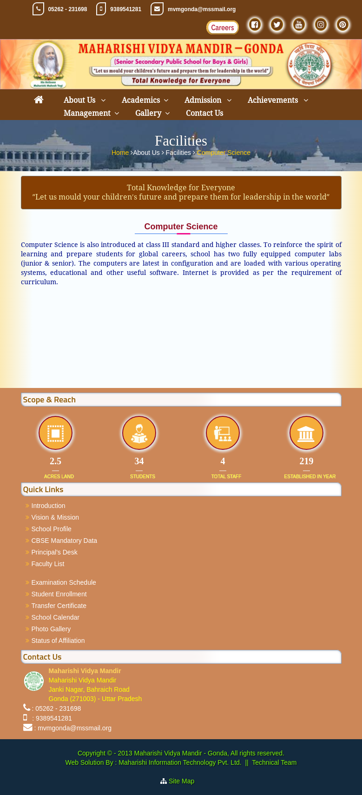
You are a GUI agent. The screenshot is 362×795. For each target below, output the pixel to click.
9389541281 (125, 9)
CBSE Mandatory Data (65, 540)
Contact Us (204, 113)
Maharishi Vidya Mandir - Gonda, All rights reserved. (209, 753)
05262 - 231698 (67, 9)
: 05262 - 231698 (56, 708)
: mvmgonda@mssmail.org (73, 728)
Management (87, 113)
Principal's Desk (55, 552)
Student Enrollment (59, 594)
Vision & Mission (55, 517)
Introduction (49, 505)
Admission (203, 100)
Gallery (148, 113)
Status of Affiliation (58, 640)
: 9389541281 (50, 718)
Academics (141, 100)
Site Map (185, 781)
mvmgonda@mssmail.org (202, 9)
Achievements (274, 100)
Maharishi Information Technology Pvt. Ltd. (179, 762)
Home (121, 152)
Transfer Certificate (59, 605)
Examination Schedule (64, 582)
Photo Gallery (51, 629)
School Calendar (56, 617)
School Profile (52, 529)
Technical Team (274, 762)
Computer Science (223, 152)
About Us (80, 100)
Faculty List (48, 564)
